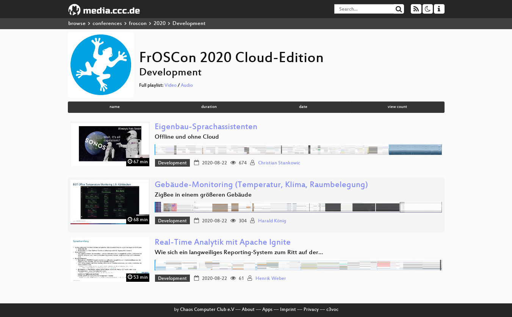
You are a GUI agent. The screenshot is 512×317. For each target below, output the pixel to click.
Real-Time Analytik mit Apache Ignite (223, 243)
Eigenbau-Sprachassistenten (206, 127)
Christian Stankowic (279, 163)
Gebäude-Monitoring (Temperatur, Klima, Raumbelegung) (261, 185)
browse (77, 23)
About (248, 309)
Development (172, 163)
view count (397, 107)
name (115, 107)
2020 (159, 23)
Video (170, 85)
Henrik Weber (270, 278)
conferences (107, 23)
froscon (138, 23)
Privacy (311, 309)
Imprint (288, 309)
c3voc (332, 309)
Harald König (272, 221)
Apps (267, 309)
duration (209, 107)
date (303, 107)
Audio (187, 85)
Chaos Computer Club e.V (207, 309)
